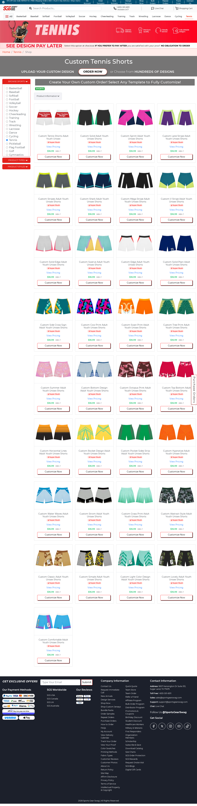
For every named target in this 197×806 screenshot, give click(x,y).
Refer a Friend (131, 697)
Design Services (108, 699)
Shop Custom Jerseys (111, 707)
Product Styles (16, 167)
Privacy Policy (107, 780)
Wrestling (15, 125)
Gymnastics (16, 154)
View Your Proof (108, 745)
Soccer (13, 106)
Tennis (17, 52)
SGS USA (51, 695)
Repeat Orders (107, 717)
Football (14, 99)
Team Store (130, 690)
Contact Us (106, 686)
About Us (105, 766)
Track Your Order (109, 741)
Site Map (105, 773)
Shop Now (106, 703)
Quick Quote (131, 686)
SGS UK (50, 702)
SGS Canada (52, 699)
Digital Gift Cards (133, 769)
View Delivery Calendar (107, 736)
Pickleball (15, 143)
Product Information (47, 96)
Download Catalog (134, 748)
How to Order (107, 724)
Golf (11, 151)
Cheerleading (17, 114)
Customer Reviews (109, 759)
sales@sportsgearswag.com (169, 697)
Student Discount (133, 721)
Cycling (13, 136)
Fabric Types (107, 755)
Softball (13, 95)
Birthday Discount (133, 717)
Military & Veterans (133, 728)
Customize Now (53, 156)
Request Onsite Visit (134, 762)
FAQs (103, 728)
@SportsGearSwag (175, 712)
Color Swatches (108, 748)
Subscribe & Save (133, 745)
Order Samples (108, 714)
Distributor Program (135, 707)
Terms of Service (108, 784)
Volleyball (15, 103)
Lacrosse (14, 129)
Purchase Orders (194, 390)
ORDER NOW (92, 71)
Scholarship (130, 741)
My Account (106, 731)
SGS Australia (53, 706)
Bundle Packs (107, 710)
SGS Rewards (131, 759)
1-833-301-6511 (165, 693)
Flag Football (17, 147)
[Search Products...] (64, 8)
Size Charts (130, 752)
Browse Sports (16, 81)
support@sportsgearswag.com (173, 702)
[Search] (30, 8)
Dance (13, 132)
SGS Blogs (130, 766)
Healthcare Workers (134, 724)
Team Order (130, 693)
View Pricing (53, 146)
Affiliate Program (133, 700)
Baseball (14, 92)
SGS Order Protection (135, 755)
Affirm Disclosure (109, 777)
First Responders (133, 731)
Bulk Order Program (134, 704)
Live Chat (159, 706)
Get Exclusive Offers (19, 681)
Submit (86, 682)
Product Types (16, 160)
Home (6, 52)
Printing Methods (109, 752)
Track (12, 121)
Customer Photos (109, 762)
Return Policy (107, 769)
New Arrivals (107, 696)
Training (14, 117)
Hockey (13, 110)
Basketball (15, 88)
